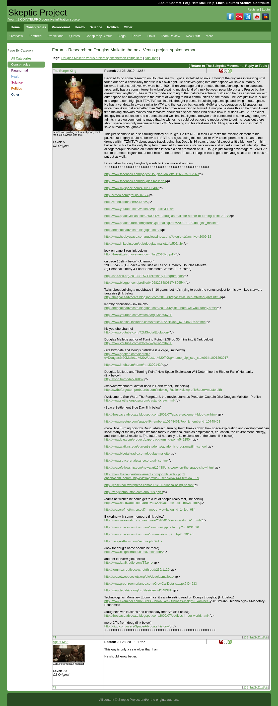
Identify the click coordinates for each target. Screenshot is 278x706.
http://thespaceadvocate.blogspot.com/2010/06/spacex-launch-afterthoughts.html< (162, 297)
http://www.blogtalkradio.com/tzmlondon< (133, 552)
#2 (54, 687)
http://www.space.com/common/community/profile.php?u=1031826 (151, 527)
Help (211, 3)
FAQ (186, 3)
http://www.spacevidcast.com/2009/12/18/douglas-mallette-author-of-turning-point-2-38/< (167, 216)
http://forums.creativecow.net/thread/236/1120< (137, 569)
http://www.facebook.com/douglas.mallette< (135, 181)
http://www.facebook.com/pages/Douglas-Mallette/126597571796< (151, 174)
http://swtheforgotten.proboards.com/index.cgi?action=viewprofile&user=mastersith (163, 390)
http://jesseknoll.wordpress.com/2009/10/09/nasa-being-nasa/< (149, 485)
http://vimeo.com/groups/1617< (126, 195)
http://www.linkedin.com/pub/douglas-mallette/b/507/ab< (144, 243)
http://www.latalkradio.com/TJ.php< (129, 562)
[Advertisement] (26, 178)
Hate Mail (198, 3)
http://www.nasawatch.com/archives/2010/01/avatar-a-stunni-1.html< (153, 520)
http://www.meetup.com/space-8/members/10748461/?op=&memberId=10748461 (162, 421)
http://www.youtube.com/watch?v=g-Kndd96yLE (138, 315)
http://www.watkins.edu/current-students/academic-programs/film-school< (156, 446)
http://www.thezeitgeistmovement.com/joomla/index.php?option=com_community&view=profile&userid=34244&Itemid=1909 (151, 476)
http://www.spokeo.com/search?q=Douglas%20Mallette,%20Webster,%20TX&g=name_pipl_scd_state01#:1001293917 (166, 356)
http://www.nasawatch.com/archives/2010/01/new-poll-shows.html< (151, 503)
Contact (175, 3)
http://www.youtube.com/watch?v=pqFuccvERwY (139, 209)
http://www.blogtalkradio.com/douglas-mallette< (138, 453)
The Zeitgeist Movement (224, 66)
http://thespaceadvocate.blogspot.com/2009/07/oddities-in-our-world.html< (157, 615)
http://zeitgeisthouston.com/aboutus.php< (133, 492)
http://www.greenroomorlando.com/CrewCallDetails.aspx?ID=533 (150, 583)
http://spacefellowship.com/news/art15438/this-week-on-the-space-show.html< (160, 467)
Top (246, 636)
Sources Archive (239, 3)
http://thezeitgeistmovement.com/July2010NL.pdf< (140, 254)
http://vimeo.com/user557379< (126, 202)
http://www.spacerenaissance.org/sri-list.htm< (136, 460)
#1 (54, 637)
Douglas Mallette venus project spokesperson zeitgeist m (101, 58)
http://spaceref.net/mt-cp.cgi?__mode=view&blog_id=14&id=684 (149, 509)
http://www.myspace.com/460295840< (131, 188)
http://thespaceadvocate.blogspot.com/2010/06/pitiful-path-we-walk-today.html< (160, 308)
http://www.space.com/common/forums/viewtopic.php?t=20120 (148, 534)
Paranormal (19, 70)
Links (220, 3)
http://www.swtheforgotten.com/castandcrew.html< (140, 400)
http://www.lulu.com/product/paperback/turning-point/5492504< (148, 439)
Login (266, 9)
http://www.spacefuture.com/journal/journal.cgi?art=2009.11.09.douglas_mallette (161, 223)
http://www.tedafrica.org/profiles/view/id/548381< (138, 590)
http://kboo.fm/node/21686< (124, 379)
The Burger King (64, 71)
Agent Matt (60, 642)
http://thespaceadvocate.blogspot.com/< (132, 230)
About (163, 3)
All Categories (21, 58)
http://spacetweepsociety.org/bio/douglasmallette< (139, 576)
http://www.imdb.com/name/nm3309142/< (134, 365)
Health (16, 76)
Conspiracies (20, 64)
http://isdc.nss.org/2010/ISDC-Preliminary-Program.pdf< (144, 276)
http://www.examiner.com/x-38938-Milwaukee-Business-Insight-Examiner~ (157, 601)
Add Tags (151, 58)
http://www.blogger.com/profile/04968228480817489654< (145, 282)
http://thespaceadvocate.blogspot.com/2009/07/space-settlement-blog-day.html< (161, 414)
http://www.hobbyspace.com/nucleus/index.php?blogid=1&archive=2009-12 (157, 236)
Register (253, 9)
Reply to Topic (256, 66)
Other (15, 94)
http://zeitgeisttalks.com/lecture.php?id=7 (133, 541)
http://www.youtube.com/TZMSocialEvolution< (137, 332)
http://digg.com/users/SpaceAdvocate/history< (137, 626)
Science (17, 82)
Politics (16, 88)
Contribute (261, 3)
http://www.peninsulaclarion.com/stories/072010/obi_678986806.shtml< (155, 322)
